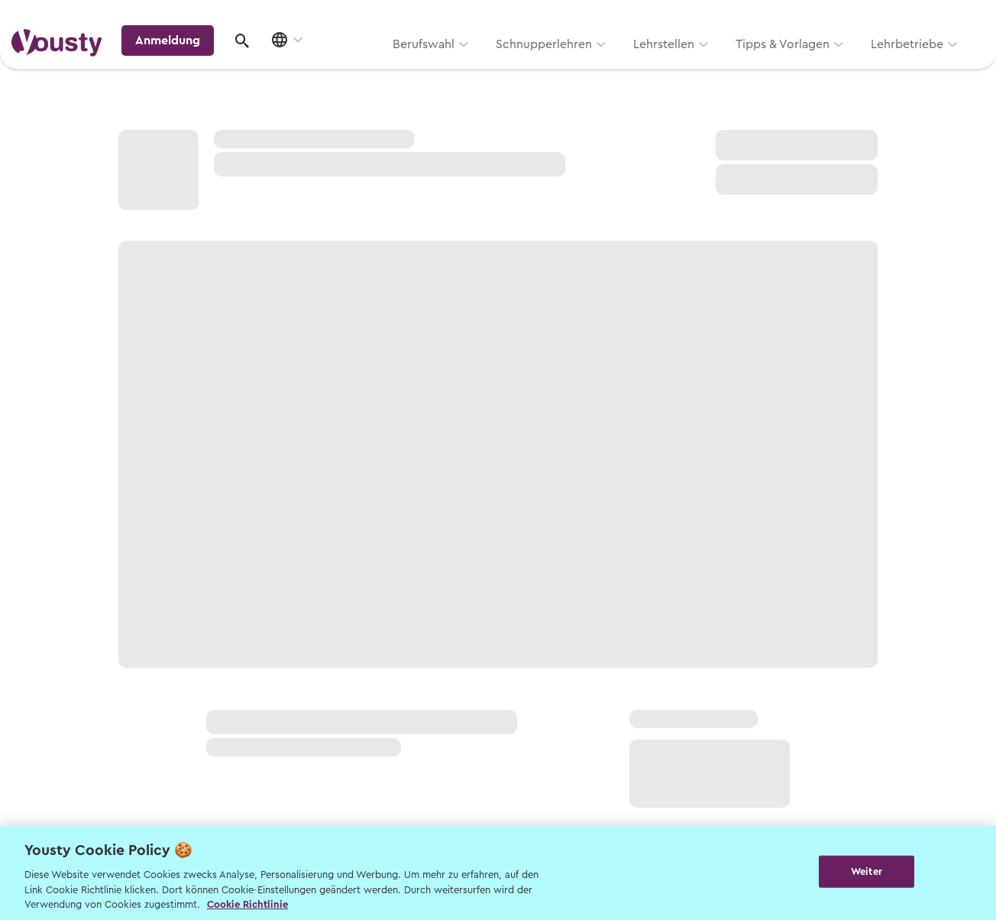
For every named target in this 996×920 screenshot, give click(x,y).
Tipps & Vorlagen (588, 66)
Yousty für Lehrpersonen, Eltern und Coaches (700, 16)
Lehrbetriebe (712, 66)
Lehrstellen (469, 66)
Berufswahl (229, 66)
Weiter (866, 871)
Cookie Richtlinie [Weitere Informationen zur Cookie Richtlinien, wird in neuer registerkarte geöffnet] (247, 904)
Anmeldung (852, 64)
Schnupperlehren (349, 66)
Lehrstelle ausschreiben (920, 16)
